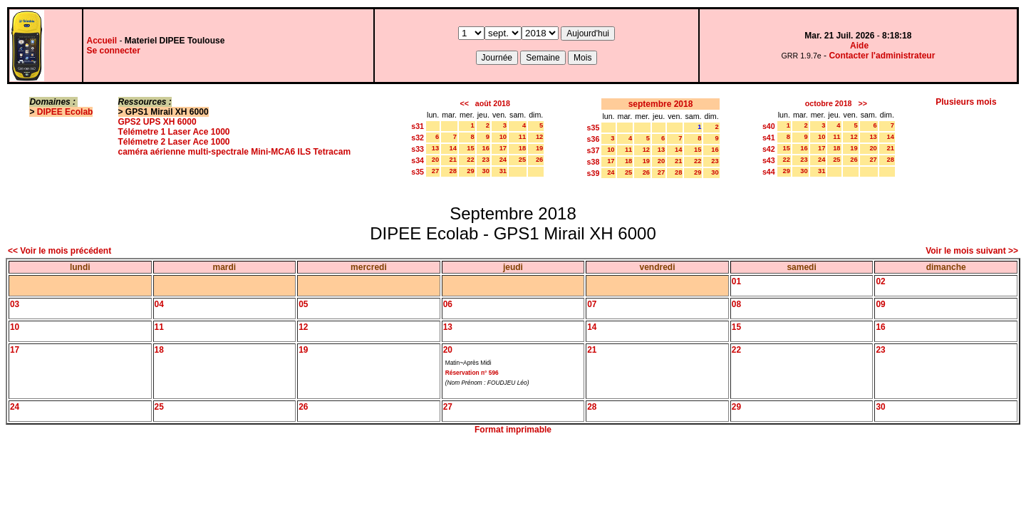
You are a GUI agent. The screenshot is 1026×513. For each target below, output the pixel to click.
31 (503, 171)
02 (880, 281)
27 (435, 171)
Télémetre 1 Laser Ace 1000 (174, 132)
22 (470, 159)
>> (862, 103)
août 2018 (492, 103)
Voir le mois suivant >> (972, 251)
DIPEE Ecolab (65, 112)
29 (470, 171)
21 (453, 159)
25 (522, 159)
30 (485, 171)
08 (736, 304)
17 (503, 148)
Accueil (102, 41)
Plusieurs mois (966, 102)
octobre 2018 (828, 103)
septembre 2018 (660, 104)
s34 (417, 160)
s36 (593, 139)
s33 (417, 149)
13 (435, 148)
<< (464, 103)
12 (539, 136)
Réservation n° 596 (472, 372)
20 (435, 159)
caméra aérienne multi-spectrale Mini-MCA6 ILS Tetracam (234, 152)
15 (470, 148)
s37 (593, 150)
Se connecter (113, 51)
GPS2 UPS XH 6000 (157, 122)
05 (303, 304)
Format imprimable (513, 430)
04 (159, 304)
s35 (417, 171)
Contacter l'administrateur (882, 56)
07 (591, 304)
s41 (768, 137)
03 (14, 304)
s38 (593, 161)
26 (539, 159)
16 (485, 148)
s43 (768, 160)
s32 (417, 137)
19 (539, 148)
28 (453, 171)
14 (453, 148)
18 (522, 148)
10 (503, 136)
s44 (768, 171)
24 (503, 159)
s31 (417, 126)
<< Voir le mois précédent (59, 251)
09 (880, 304)
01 (736, 281)
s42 (768, 149)
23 (485, 159)
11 (522, 136)
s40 (768, 126)
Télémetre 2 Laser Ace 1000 (174, 142)
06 (447, 304)
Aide (859, 46)
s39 (593, 173)
